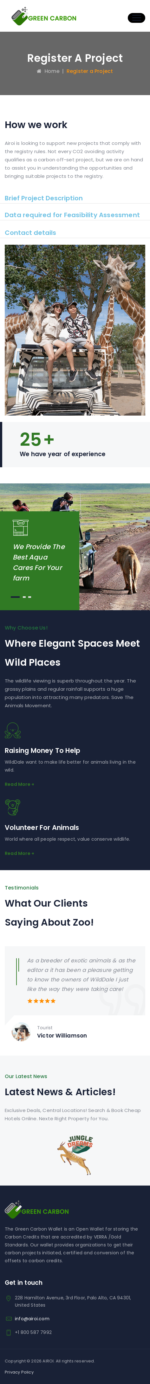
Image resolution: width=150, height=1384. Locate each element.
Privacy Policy (19, 1372)
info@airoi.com (32, 1319)
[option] (75, 998)
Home (48, 71)
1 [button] (15, 597)
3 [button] (29, 597)
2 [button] (24, 597)
